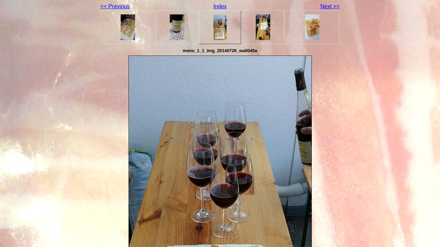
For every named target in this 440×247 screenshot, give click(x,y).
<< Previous (115, 6)
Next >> (330, 6)
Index (220, 6)
